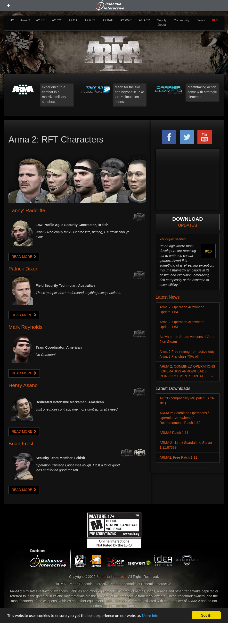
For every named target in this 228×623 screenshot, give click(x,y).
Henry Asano (23, 385)
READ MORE (24, 257)
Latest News (168, 297)
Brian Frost (20, 443)
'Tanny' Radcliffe (26, 210)
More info (150, 615)
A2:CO (56, 20)
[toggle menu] (8, 5)
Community (181, 20)
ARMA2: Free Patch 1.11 (178, 457)
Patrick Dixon (23, 268)
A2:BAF (107, 20)
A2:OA (72, 20)
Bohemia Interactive (112, 577)
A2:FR (40, 20)
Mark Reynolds (25, 327)
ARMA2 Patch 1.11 (174, 433)
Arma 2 (25, 20)
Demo (200, 20)
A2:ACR (144, 20)
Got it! (206, 615)
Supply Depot (162, 22)
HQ (12, 20)
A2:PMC (126, 20)
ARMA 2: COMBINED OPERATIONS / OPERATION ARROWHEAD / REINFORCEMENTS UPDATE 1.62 (187, 371)
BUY (215, 20)
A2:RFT (90, 20)
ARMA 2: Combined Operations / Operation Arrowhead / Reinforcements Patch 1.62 (184, 418)
